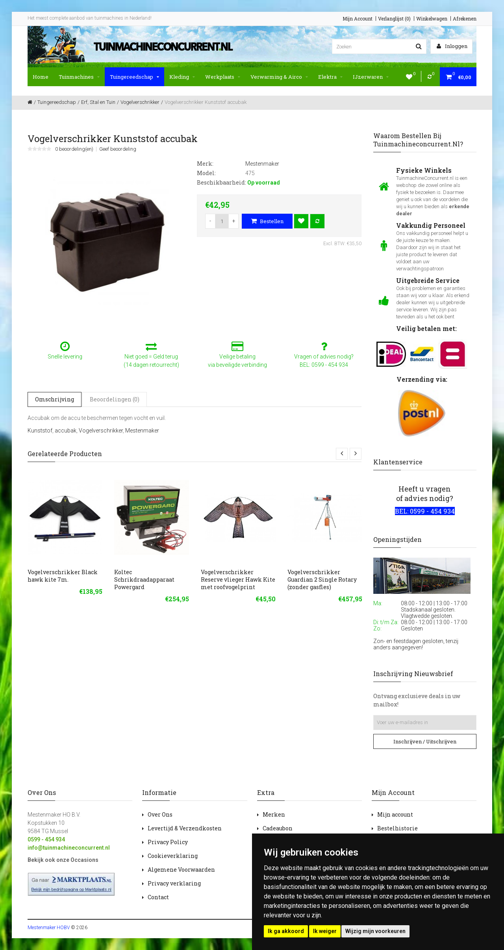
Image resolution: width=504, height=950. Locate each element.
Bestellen (267, 221)
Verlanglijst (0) (394, 18)
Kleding (182, 76)
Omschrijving (54, 399)
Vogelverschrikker (101, 430)
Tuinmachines (79, 76)
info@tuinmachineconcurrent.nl (69, 848)
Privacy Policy (168, 842)
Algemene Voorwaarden (181, 869)
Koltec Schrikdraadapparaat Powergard (144, 579)
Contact (158, 897)
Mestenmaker (142, 430)
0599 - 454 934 (46, 839)
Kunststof (40, 430)
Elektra (330, 76)
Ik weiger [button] (325, 931)
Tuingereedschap (134, 76)
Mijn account (395, 814)
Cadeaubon (278, 828)
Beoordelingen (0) (114, 399)
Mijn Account (357, 18)
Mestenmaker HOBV (49, 927)
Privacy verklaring (174, 883)
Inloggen (452, 46)
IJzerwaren (371, 76)
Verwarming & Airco (279, 76)
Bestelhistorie (397, 828)
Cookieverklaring (173, 855)
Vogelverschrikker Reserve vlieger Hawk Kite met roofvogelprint (238, 579)
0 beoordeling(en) (74, 149)
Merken (274, 814)
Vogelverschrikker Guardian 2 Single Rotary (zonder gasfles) (322, 579)
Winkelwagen (431, 18)
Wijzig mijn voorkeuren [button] (375, 931)
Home (40, 76)
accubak (65, 430)
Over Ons (160, 814)
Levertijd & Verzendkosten (185, 828)
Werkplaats (222, 76)
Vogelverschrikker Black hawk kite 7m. (63, 575)
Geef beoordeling (117, 149)
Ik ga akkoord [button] (286, 931)
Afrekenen (464, 18)
